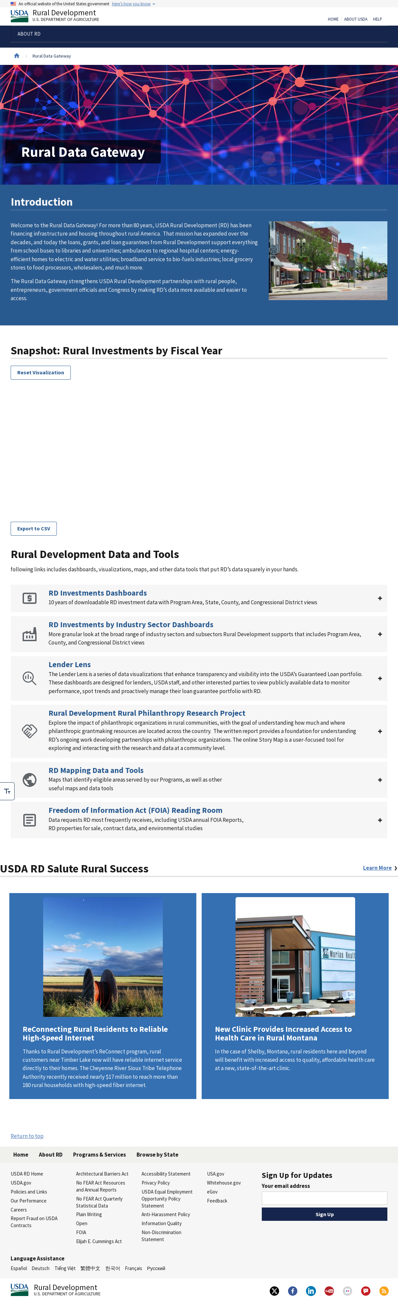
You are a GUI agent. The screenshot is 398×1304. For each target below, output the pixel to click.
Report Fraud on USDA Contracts (34, 1221)
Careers (19, 1210)
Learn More (102, 996)
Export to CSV (33, 528)
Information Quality (162, 1223)
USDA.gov (21, 1183)
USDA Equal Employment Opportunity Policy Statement (167, 1199)
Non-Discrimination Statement (161, 1235)
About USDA (355, 19)
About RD (50, 1154)
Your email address (286, 1186)
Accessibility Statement (166, 1174)
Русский (156, 1268)
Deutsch (41, 1268)
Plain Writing (89, 1214)
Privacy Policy (156, 1183)
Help (377, 19)
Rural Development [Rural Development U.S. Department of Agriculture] (60, 17)
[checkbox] (7, 791)
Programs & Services (99, 1154)
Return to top (27, 1136)
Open (81, 1223)
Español (19, 1268)
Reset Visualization (40, 372)
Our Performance (29, 1201)
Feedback (217, 1201)
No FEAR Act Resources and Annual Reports (100, 1186)
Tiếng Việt (65, 1268)
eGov (212, 1192)
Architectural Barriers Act (102, 1174)
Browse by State (157, 1154)
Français (133, 1268)
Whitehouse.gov (224, 1183)
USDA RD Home (27, 1174)
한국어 (112, 1268)
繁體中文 (90, 1268)
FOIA (81, 1232)
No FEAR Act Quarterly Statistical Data (99, 1202)
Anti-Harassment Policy (166, 1214)
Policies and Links (29, 1192)
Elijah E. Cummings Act (99, 1241)
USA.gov (215, 1174)
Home (333, 19)
